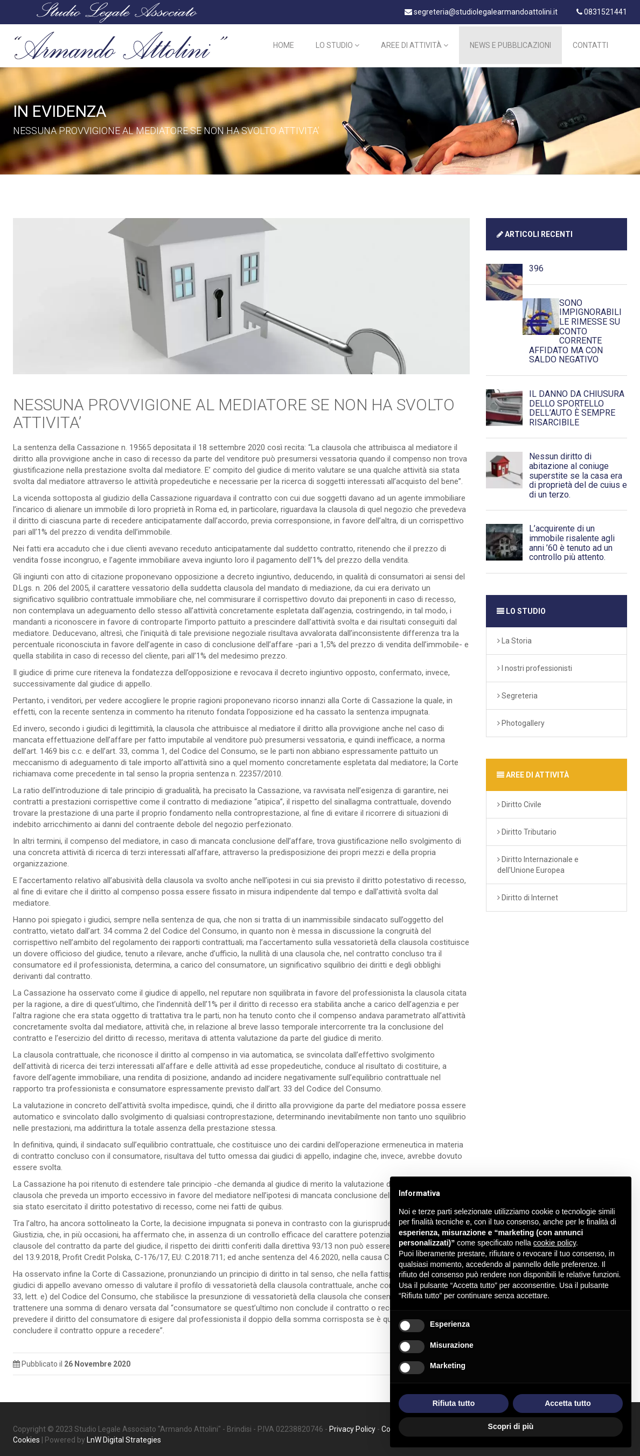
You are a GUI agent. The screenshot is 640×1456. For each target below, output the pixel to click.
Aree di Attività (414, 43)
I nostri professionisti (534, 662)
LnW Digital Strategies (124, 1434)
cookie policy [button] (554, 1242)
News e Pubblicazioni (510, 43)
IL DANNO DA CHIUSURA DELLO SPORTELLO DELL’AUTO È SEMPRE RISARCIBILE (576, 402)
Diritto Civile (519, 798)
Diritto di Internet (527, 891)
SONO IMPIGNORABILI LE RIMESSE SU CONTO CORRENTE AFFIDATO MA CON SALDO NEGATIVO (575, 326)
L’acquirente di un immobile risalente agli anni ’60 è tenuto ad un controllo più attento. (572, 537)
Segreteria (517, 689)
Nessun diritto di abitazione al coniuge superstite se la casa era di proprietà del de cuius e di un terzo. (578, 470)
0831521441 (601, 12)
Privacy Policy (352, 1423)
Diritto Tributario (526, 826)
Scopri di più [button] (511, 1426)
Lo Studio (337, 43)
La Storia (514, 635)
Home (283, 43)
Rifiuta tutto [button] (454, 1403)
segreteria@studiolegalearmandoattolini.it (481, 12)
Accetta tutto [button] (568, 1403)
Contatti (590, 43)
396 (536, 263)
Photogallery (521, 717)
